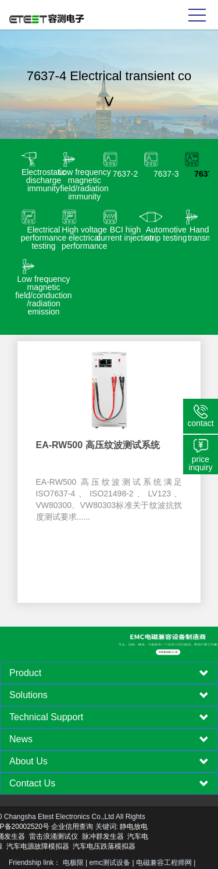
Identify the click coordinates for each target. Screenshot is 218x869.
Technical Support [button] (109, 717)
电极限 (73, 863)
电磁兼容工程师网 (164, 863)
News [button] (109, 739)
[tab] (109, 673)
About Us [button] (109, 761)
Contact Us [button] (109, 783)
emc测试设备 (110, 863)
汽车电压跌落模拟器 (58, 846)
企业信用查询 (27, 826)
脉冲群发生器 (57, 836)
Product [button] (109, 673)
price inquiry (200, 463)
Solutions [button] (109, 695)
